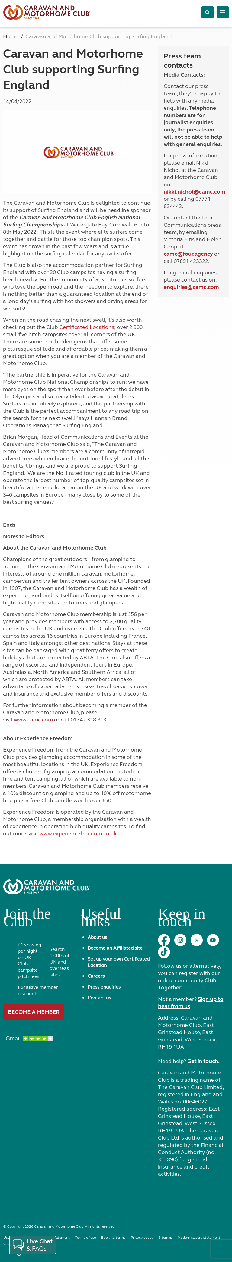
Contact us (99, 998)
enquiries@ (178, 287)
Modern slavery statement (199, 1237)
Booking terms (113, 1237)
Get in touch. (203, 1061)
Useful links (101, 919)
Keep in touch (181, 919)
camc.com (206, 287)
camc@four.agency (188, 254)
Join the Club (27, 919)
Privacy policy (142, 1237)
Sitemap (165, 1237)
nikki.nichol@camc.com (194, 191)
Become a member (34, 1012)
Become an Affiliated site (115, 948)
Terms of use (85, 1237)
